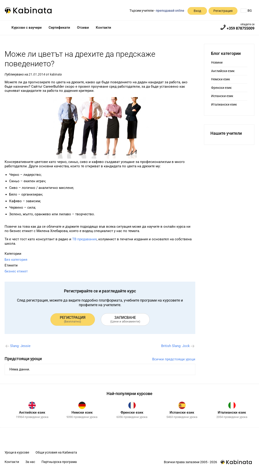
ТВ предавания (84, 239)
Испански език (222, 96)
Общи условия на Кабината (56, 452)
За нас (30, 462)
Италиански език (224, 104)
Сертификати (59, 27)
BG (246, 10)
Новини (217, 62)
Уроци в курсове (17, 452)
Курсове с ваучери (26, 27)
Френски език (221, 88)
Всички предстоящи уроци (173, 359)
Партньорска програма (59, 462)
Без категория (16, 260)
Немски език (220, 79)
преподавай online (170, 10)
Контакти (103, 27)
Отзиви (83, 27)
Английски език (223, 71)
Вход (197, 11)
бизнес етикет (16, 271)
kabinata (56, 74)
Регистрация (223, 11)
